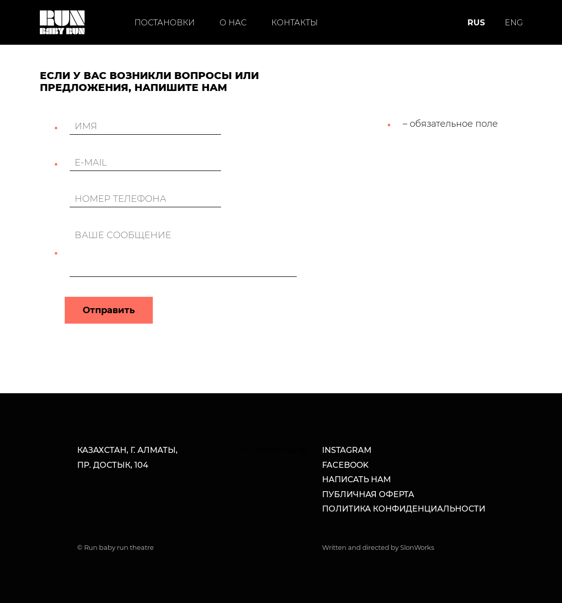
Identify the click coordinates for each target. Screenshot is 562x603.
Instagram (346, 450)
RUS (476, 22)
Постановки (164, 22)
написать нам (356, 479)
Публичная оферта (368, 494)
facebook (345, 465)
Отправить (109, 310)
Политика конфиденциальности (403, 509)
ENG (514, 22)
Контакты (294, 22)
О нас (233, 22)
